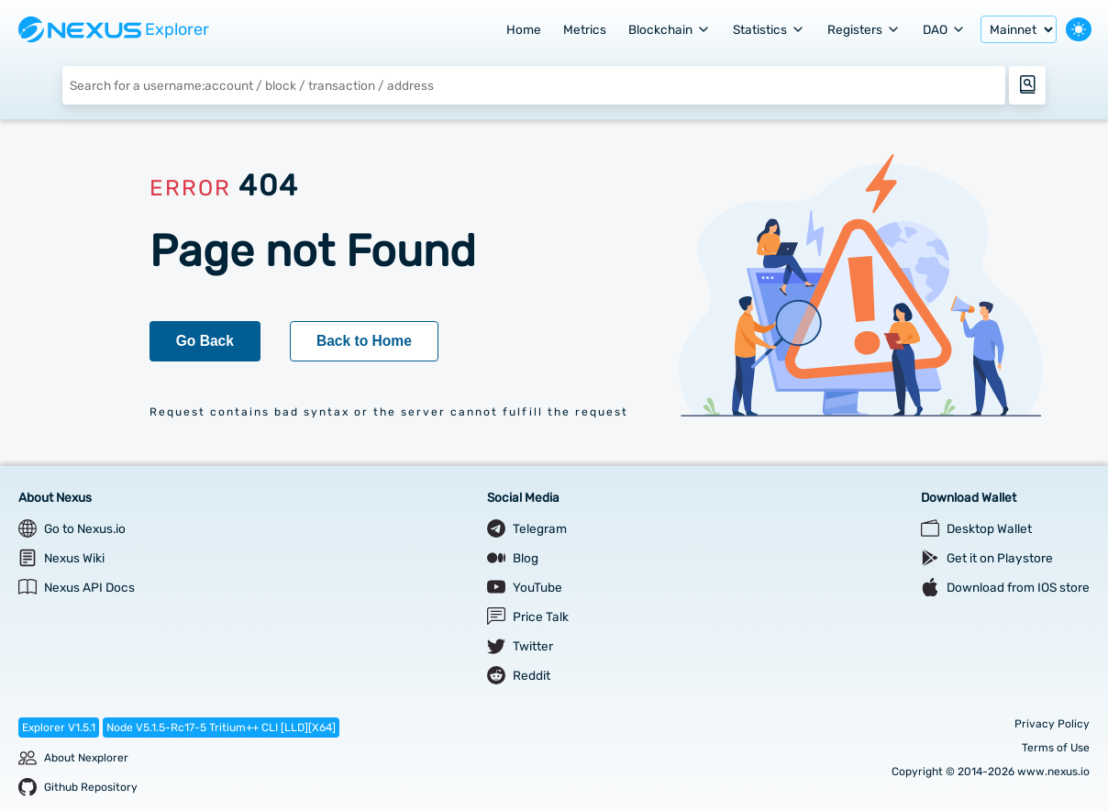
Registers (864, 29)
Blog (525, 557)
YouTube (537, 587)
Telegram (540, 528)
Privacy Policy (1052, 723)
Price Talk (541, 616)
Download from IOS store (1018, 587)
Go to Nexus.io (85, 528)
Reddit (531, 675)
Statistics (769, 29)
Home (523, 29)
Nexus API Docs (89, 587)
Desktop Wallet (989, 528)
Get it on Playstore (1000, 557)
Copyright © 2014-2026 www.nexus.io (991, 771)
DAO (944, 29)
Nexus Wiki (74, 557)
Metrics (584, 29)
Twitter (533, 646)
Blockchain (669, 29)
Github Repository (91, 787)
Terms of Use (1056, 747)
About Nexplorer (86, 757)
